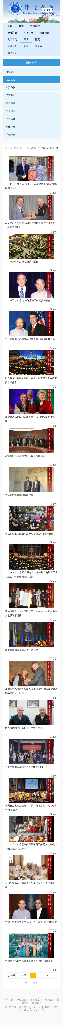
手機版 (46, 9)
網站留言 (21, 999)
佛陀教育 (44, 32)
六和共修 (28, 32)
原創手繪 (10, 126)
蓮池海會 (12, 46)
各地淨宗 (35, 999)
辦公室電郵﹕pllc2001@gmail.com (22, 1007)
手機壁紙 (10, 134)
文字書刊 (14, 39)
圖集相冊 (18, 147)
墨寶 (37, 39)
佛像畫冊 (10, 71)
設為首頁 (37, 1002)
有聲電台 (40, 46)
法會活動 (10, 119)
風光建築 (10, 111)
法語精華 (10, 103)
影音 (27, 46)
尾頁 (35, 982)
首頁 (10, 26)
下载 (53, 970)
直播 (21, 26)
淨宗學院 (35, 26)
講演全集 (12, 52)
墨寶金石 (10, 95)
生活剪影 (10, 87)
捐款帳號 (48, 999)
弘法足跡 (10, 79)
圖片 (26, 39)
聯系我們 (8, 999)
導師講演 (14, 32)
